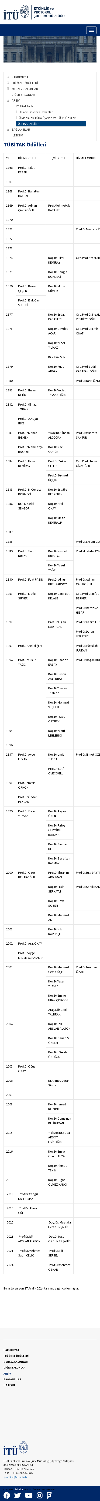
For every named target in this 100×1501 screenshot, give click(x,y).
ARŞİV (16, 100)
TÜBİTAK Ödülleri (27, 124)
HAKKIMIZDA (20, 77)
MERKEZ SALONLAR (25, 89)
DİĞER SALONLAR (23, 95)
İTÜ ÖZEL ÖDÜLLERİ (25, 83)
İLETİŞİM (17, 135)
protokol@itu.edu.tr (15, 1477)
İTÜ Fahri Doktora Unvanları (34, 112)
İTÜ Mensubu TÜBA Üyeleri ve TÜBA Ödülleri (46, 118)
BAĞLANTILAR (21, 129)
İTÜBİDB (19, 1489)
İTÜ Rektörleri (25, 106)
